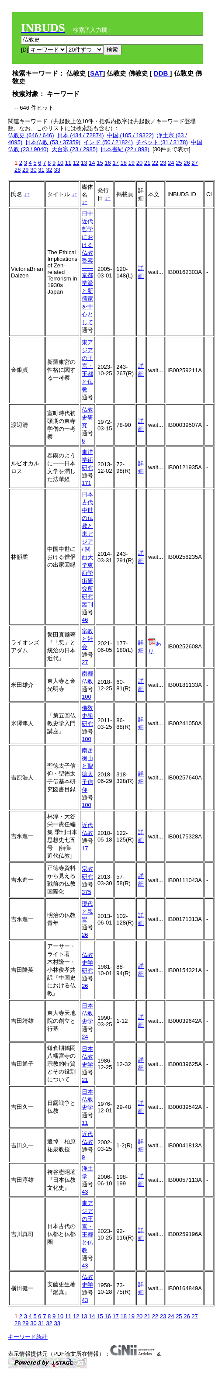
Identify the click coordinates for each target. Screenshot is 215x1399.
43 (85, 1191)
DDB (162, 73)
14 (92, 162)
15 (100, 162)
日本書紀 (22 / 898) (125, 149)
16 (107, 162)
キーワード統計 (28, 1336)
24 (171, 162)
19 (131, 162)
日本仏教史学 (87, 1013)
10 (60, 162)
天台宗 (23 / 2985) (75, 149)
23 (163, 162)
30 (33, 169)
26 (187, 162)
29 (25, 169)
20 (139, 162)
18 (123, 162)
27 (194, 162)
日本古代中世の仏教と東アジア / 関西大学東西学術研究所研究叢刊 (87, 549)
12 (76, 162)
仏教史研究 (87, 417)
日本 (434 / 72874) (80, 135)
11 (68, 162)
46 (85, 619)
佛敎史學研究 (87, 716)
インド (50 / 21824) (108, 142)
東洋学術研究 (87, 460)
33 (57, 169)
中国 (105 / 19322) (130, 135)
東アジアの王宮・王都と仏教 (87, 366)
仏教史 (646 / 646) (31, 135)
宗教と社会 (87, 639)
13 (84, 162)
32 (49, 169)
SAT (96, 73)
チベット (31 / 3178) (162, 142)
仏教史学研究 (87, 963)
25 (179, 162)
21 (147, 162)
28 (17, 169)
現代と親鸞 (87, 911)
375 (86, 892)
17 (115, 162)
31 (41, 169)
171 (86, 483)
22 (155, 162)
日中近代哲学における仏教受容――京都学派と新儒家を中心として (87, 268)
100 (86, 696)
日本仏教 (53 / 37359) (52, 142)
